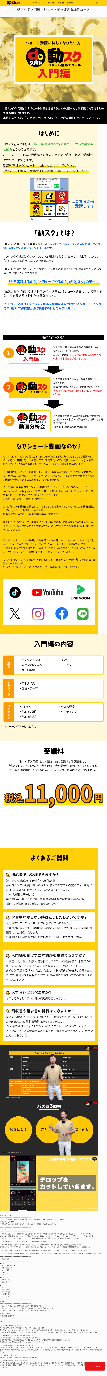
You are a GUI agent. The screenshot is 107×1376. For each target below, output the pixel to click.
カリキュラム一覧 (39, 3)
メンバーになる (95, 1366)
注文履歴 (51, 3)
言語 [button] (97, 3)
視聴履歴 (70, 3)
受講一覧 (61, 3)
